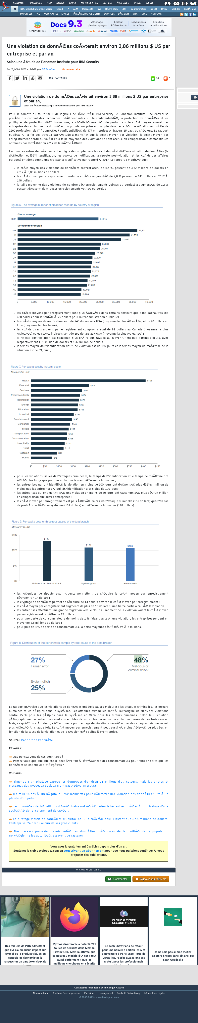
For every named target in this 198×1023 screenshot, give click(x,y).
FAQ (49, 3)
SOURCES (109, 14)
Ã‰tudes (122, 3)
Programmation (138, 9)
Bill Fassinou (49, 74)
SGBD (153, 9)
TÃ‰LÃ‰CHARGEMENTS (87, 14)
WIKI (135, 14)
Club (149, 3)
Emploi (107, 3)
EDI (124, 9)
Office (164, 9)
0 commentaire (71, 75)
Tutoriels (35, 3)
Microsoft (87, 9)
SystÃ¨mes (190, 9)
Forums (18, 3)
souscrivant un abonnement (84, 856)
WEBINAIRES (50, 14)
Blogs (60, 3)
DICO (144, 14)
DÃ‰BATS (123, 14)
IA (68, 9)
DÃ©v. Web (111, 9)
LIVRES (65, 14)
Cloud (59, 9)
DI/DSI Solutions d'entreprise (36, 9)
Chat (72, 3)
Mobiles (176, 9)
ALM (75, 9)
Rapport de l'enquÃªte (37, 746)
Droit (137, 3)
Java (99, 9)
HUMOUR (156, 14)
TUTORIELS (26, 14)
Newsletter (89, 3)
